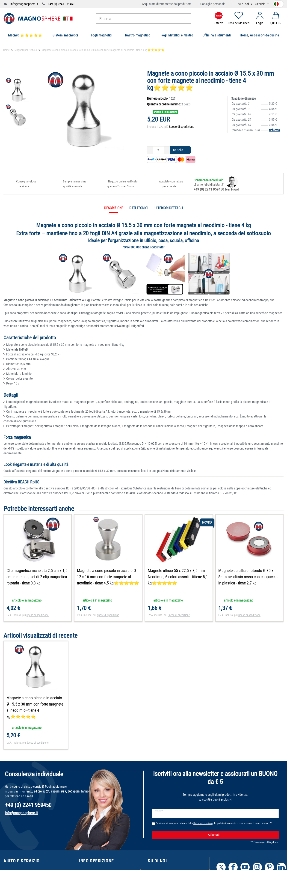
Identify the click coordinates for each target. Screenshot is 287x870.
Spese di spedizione (181, 126)
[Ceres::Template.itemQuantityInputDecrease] (150, 150)
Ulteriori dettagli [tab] (168, 208)
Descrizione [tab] (113, 208)
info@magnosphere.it (24, 4)
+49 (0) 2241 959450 (61, 4)
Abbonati (241, 835)
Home (6, 50)
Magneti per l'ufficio (26, 50)
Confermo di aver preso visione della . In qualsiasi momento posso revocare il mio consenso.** (214, 823)
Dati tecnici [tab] (138, 208)
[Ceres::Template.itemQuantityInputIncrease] (167, 150)
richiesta (274, 130)
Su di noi (243, 4)
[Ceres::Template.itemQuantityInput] (158, 150)
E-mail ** (159, 811)
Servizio (260, 4)
